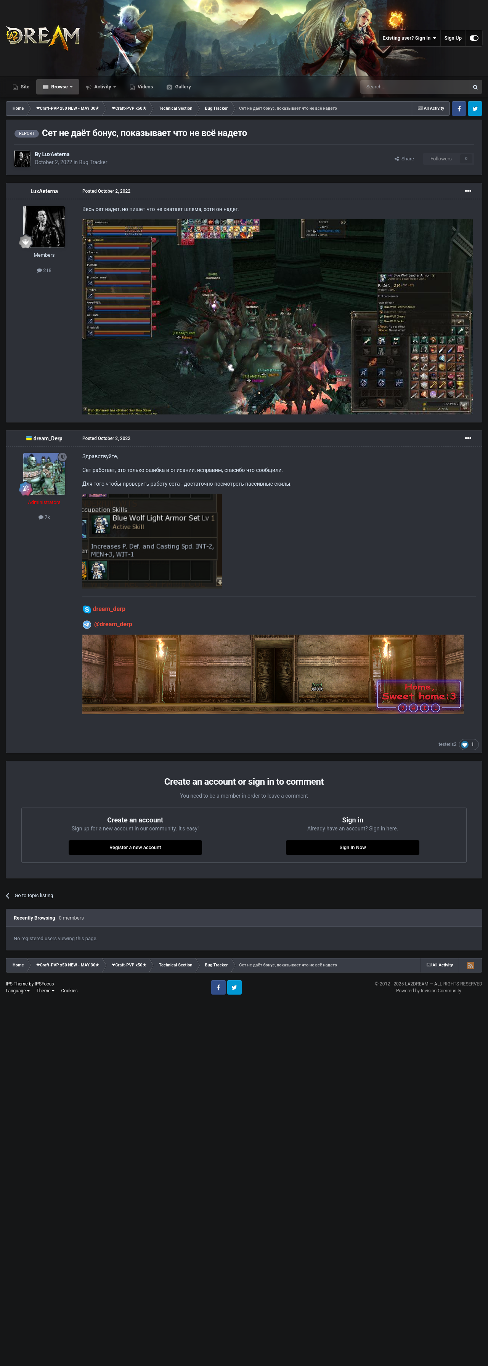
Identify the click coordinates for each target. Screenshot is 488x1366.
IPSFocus (44, 984)
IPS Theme (17, 984)
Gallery (182, 87)
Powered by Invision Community (428, 990)
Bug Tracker (93, 162)
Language (18, 990)
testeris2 (447, 744)
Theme (46, 990)
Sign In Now (353, 847)
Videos (144, 87)
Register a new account (135, 847)
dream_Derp (48, 438)
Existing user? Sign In (410, 38)
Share (404, 159)
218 (44, 270)
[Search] (396, 87)
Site (24, 87)
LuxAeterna (55, 154)
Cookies (69, 990)
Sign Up (453, 38)
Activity (102, 87)
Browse (59, 87)
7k (44, 517)
